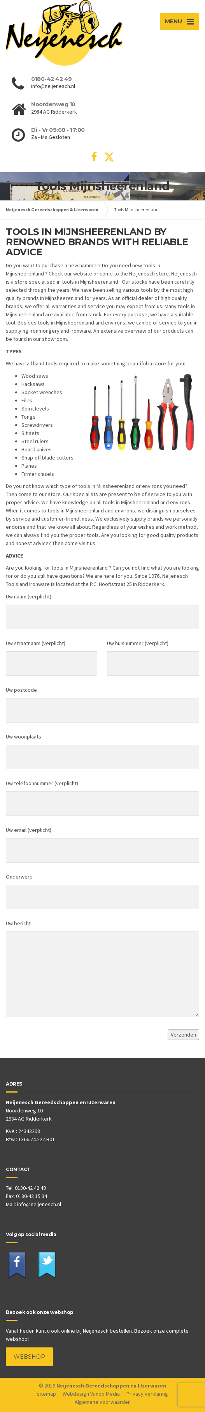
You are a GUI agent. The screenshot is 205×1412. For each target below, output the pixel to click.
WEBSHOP (29, 1356)
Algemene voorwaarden (103, 1401)
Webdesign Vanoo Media (91, 1393)
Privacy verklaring (147, 1393)
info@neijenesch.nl (39, 1204)
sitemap (46, 1393)
